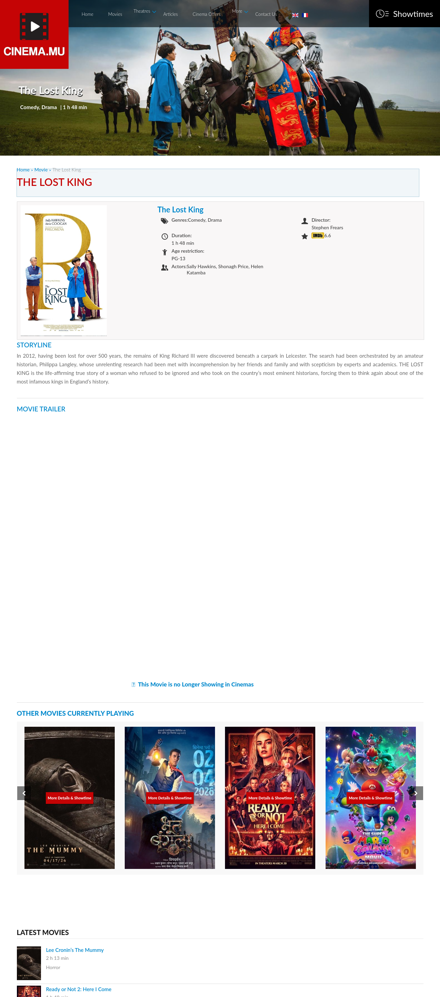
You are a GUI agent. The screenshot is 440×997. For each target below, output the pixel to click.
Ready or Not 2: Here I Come (79, 989)
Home (87, 14)
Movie (41, 169)
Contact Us (266, 14)
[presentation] (24, 793)
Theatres (142, 11)
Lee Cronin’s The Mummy (75, 950)
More (237, 11)
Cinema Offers (207, 14)
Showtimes (413, 14)
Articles (170, 14)
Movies (115, 14)
